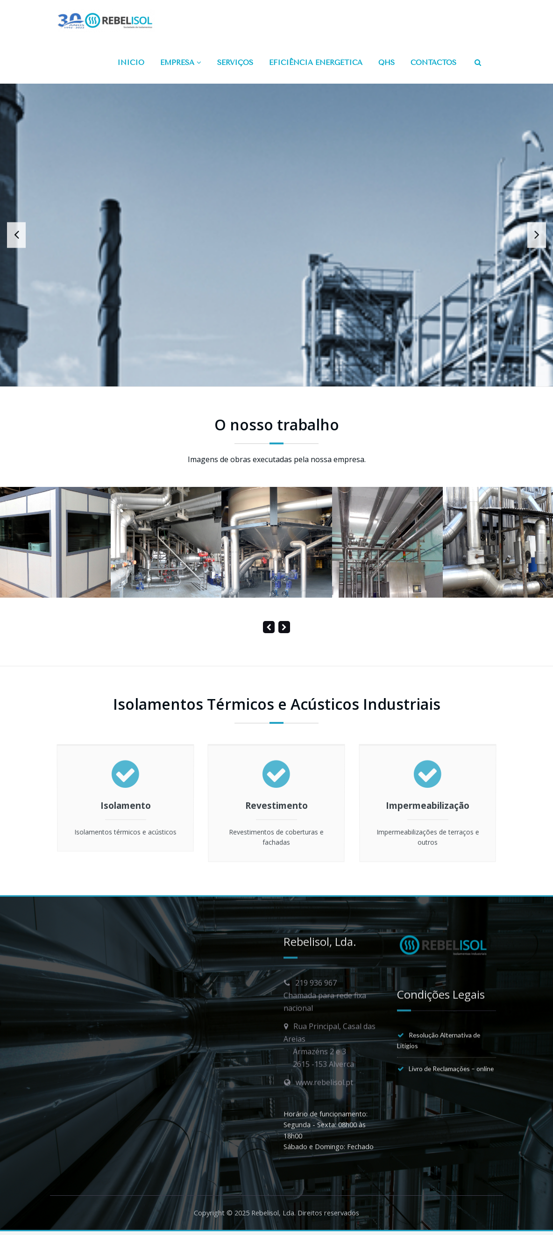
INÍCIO (130, 62)
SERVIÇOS (235, 62)
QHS (386, 62)
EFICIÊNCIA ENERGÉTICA (315, 62)
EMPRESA (180, 62)
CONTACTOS (433, 62)
